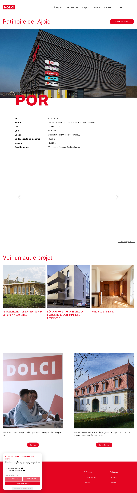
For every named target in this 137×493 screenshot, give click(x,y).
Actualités (108, 7)
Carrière (96, 7)
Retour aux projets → (126, 241)
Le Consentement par (22, 488)
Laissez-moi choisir (22, 483)
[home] (9, 7)
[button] (19, 197)
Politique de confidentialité (11, 475)
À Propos (88, 472)
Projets (85, 7)
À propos (58, 7)
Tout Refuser (31, 479)
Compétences (72, 7)
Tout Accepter (13, 479)
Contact (120, 7)
